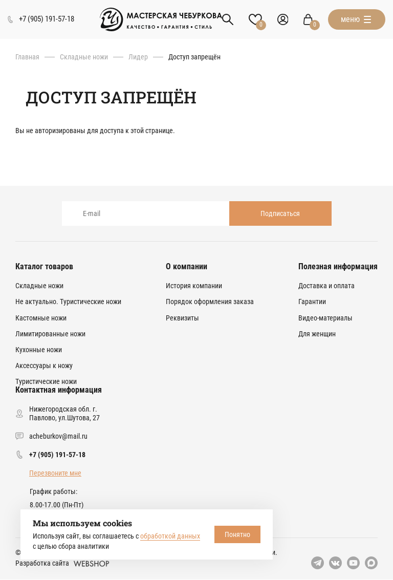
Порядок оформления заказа (210, 301)
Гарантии (312, 301)
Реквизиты (182, 318)
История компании (194, 286)
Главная (27, 57)
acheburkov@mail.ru (58, 436)
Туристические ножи (46, 381)
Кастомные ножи (41, 318)
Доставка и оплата (326, 286)
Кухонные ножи (38, 350)
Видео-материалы (325, 318)
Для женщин (317, 334)
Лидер (138, 57)
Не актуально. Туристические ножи (68, 301)
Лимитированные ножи (50, 334)
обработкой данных (170, 536)
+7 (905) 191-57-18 (57, 454)
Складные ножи (84, 57)
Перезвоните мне (55, 473)
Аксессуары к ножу (44, 365)
